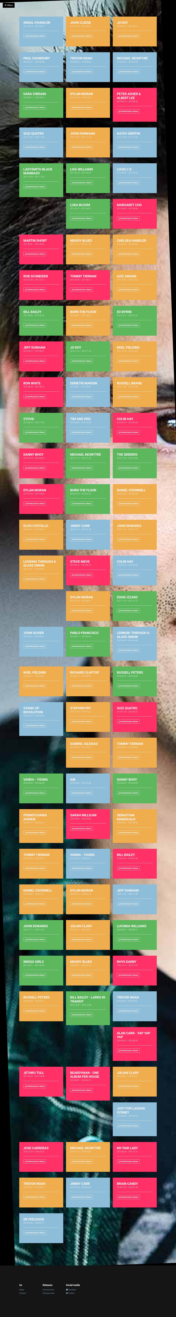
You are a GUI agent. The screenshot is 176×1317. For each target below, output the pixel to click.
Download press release (35, 36)
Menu (9, 5)
